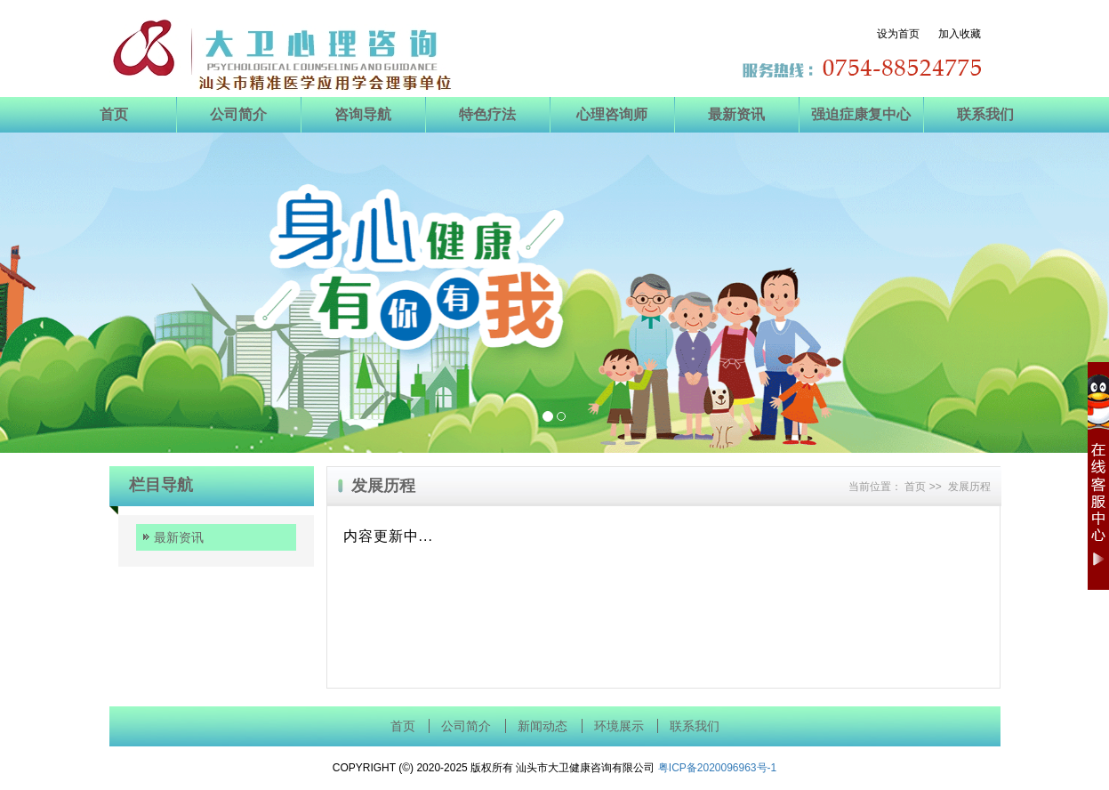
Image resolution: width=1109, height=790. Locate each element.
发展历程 (969, 486)
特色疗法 (487, 114)
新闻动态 (542, 726)
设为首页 (906, 34)
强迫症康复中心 (861, 114)
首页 (114, 114)
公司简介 (238, 114)
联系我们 (985, 114)
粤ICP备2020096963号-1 (717, 768)
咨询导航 (362, 114)
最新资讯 (736, 114)
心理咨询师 (611, 114)
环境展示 (619, 726)
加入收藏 (959, 34)
